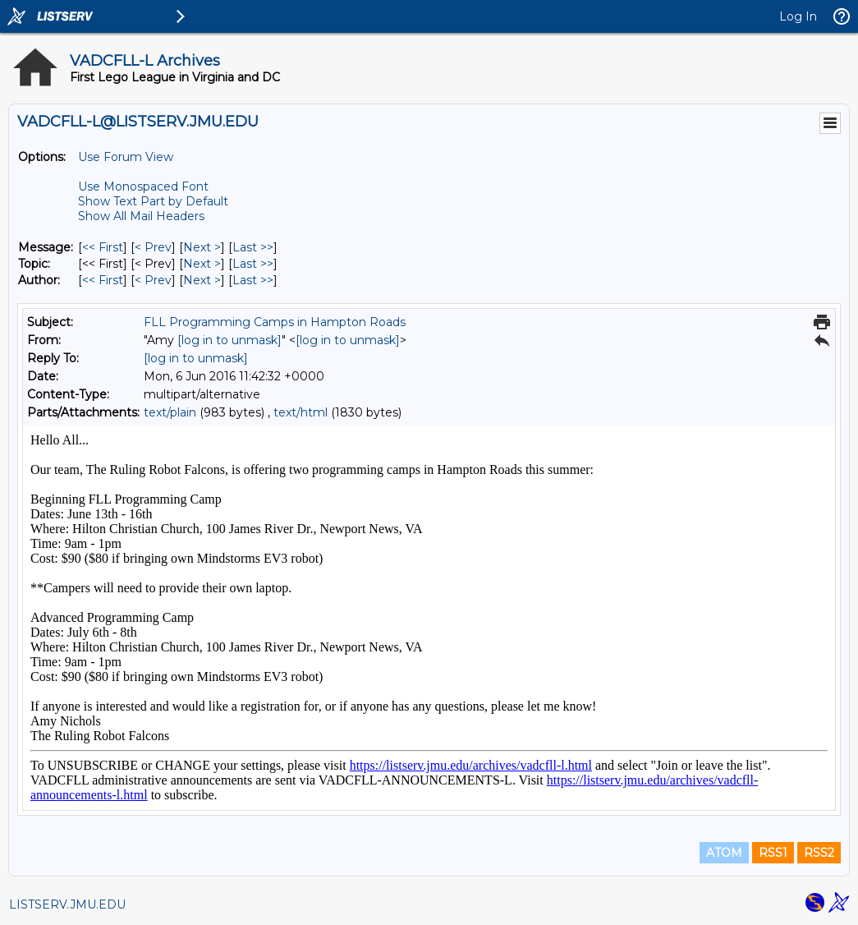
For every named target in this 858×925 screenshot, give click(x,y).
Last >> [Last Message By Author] (252, 280)
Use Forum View (125, 157)
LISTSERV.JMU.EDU (67, 904)
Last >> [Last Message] (252, 247)
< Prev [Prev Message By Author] (153, 280)
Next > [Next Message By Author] (202, 280)
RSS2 (819, 852)
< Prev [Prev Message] (153, 247)
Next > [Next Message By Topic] (202, 263)
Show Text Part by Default (153, 201)
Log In (798, 16)
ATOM (724, 852)
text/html (300, 412)
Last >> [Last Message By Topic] (252, 263)
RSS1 (773, 852)
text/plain (170, 412)
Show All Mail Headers (141, 216)
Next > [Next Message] (202, 247)
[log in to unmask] (229, 340)
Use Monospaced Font (143, 186)
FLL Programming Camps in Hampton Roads (275, 322)
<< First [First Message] (102, 247)
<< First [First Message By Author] (102, 280)
